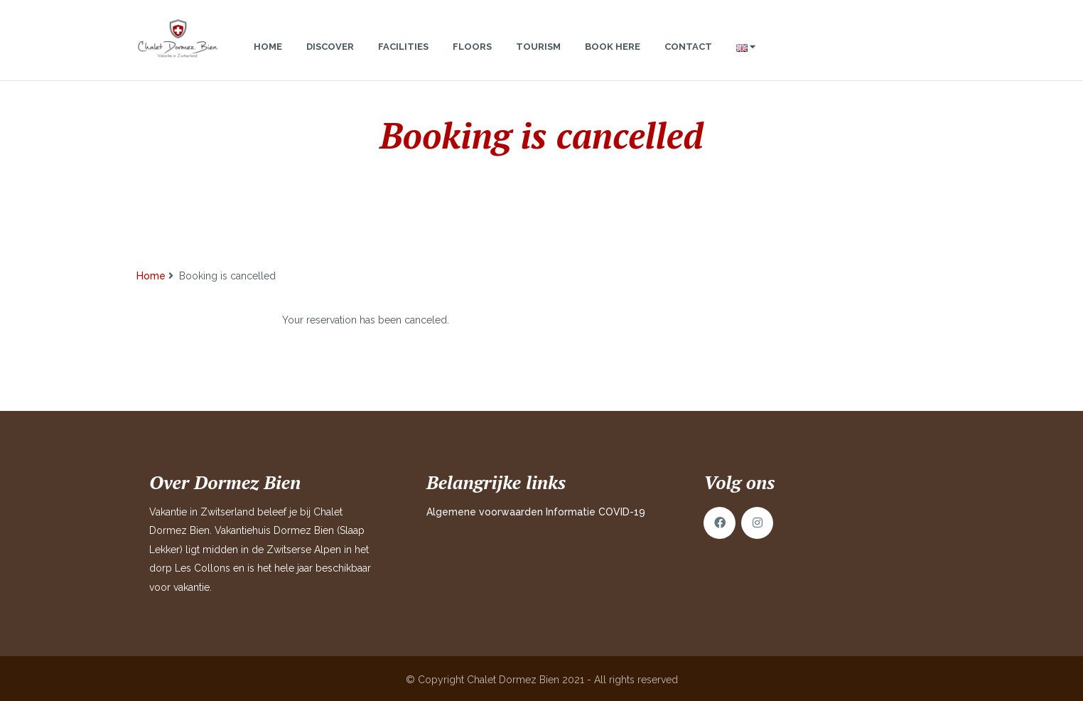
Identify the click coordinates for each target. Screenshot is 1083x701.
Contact (688, 60)
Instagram (757, 523)
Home (268, 60)
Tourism (538, 60)
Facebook (720, 523)
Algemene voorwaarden (484, 512)
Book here (612, 60)
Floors (472, 60)
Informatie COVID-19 (595, 512)
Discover (330, 60)
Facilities (403, 60)
